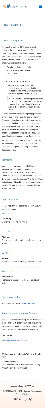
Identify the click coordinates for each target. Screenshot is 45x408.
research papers (28, 303)
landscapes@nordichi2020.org (14, 340)
